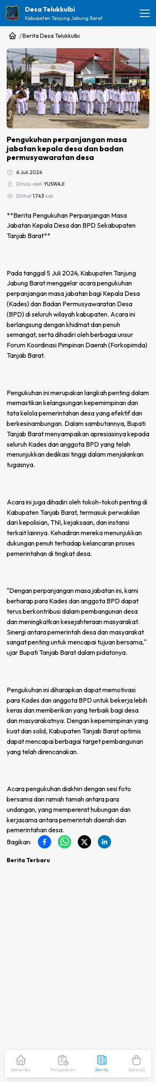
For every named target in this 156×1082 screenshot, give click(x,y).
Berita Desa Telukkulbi (51, 36)
